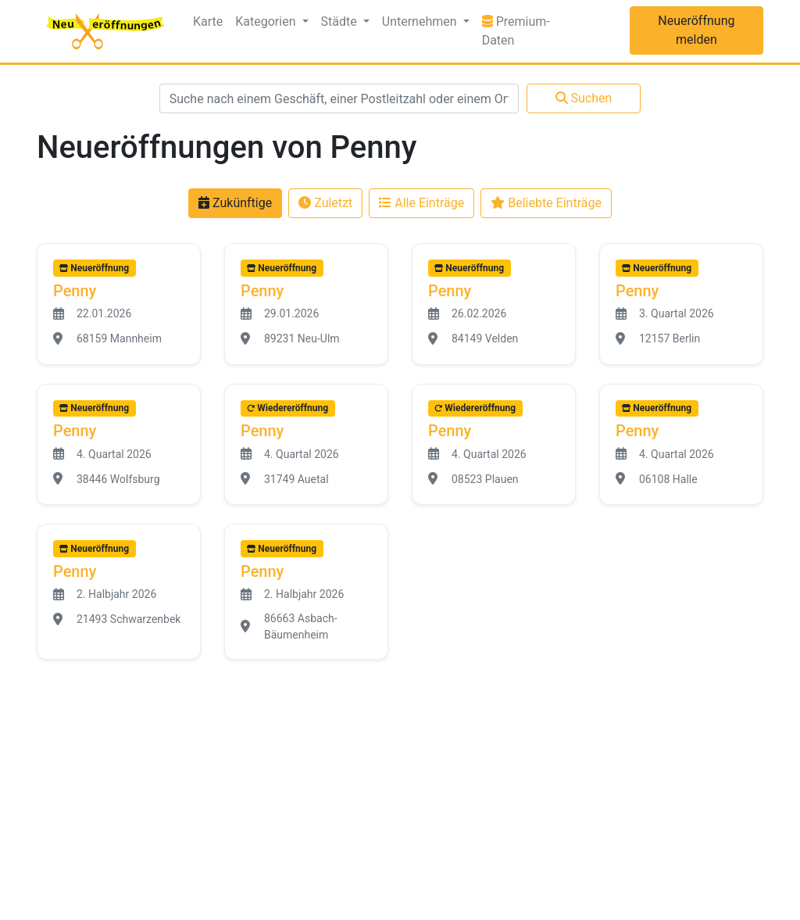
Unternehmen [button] (421, 21)
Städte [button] (340, 21)
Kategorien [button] (266, 21)
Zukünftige (235, 202)
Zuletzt (325, 202)
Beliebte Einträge (546, 202)
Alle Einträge (421, 202)
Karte (208, 21)
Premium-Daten (532, 31)
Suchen (583, 98)
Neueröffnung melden (696, 30)
